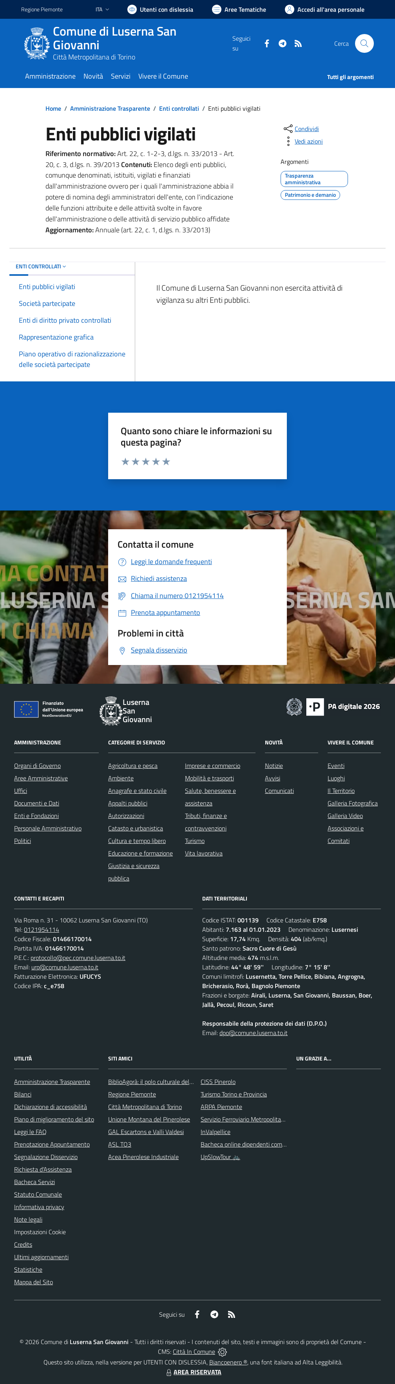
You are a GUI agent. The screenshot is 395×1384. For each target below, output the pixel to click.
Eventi (336, 765)
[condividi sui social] (301, 128)
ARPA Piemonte (221, 1106)
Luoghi (336, 778)
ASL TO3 (119, 1144)
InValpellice (215, 1131)
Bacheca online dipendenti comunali (248, 1144)
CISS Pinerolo (218, 1081)
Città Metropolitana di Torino (94, 57)
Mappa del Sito (33, 1282)
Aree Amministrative (41, 778)
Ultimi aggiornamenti (41, 1257)
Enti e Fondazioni (36, 815)
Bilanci (22, 1094)
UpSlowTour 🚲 (220, 1156)
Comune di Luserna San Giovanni (114, 38)
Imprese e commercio (212, 765)
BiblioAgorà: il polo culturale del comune (160, 1081)
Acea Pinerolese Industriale (143, 1156)
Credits (23, 1244)
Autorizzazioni (126, 815)
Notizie (274, 765)
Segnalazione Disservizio (46, 1156)
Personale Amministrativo (48, 828)
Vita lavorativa (204, 853)
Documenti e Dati (36, 803)
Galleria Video (345, 815)
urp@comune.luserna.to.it (64, 967)
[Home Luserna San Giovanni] (126, 43)
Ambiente (121, 778)
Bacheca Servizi (34, 1181)
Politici (22, 840)
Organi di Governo (37, 765)
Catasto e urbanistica (135, 828)
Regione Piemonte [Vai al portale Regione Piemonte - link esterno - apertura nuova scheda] (42, 9)
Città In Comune (194, 1351)
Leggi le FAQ (30, 1131)
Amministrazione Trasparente (110, 108)
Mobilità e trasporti (209, 778)
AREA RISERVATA (192, 1372)
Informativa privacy (39, 1206)
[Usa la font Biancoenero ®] (160, 9)
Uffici (20, 790)
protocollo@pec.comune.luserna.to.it (78, 957)
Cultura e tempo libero (137, 840)
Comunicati (279, 790)
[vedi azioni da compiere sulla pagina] (302, 141)
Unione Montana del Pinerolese (149, 1119)
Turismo (195, 840)
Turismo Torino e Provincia (234, 1094)
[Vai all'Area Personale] (324, 9)
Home (53, 108)
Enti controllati (179, 108)
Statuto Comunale (38, 1194)
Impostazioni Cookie (40, 1232)
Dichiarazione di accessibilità (50, 1106)
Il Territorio (341, 790)
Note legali (28, 1219)
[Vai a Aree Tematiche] (239, 9)
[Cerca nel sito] (364, 43)
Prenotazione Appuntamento (52, 1144)
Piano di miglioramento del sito (54, 1119)
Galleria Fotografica (353, 803)
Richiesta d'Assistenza (43, 1169)
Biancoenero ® (228, 1362)
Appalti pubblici (127, 803)
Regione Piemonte (132, 1094)
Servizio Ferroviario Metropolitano (244, 1119)
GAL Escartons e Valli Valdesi (146, 1131)
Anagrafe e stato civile (137, 790)
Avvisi (272, 778)
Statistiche (28, 1269)
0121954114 (41, 929)
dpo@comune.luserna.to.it (253, 1032)
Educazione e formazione (140, 853)
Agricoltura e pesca (133, 765)
